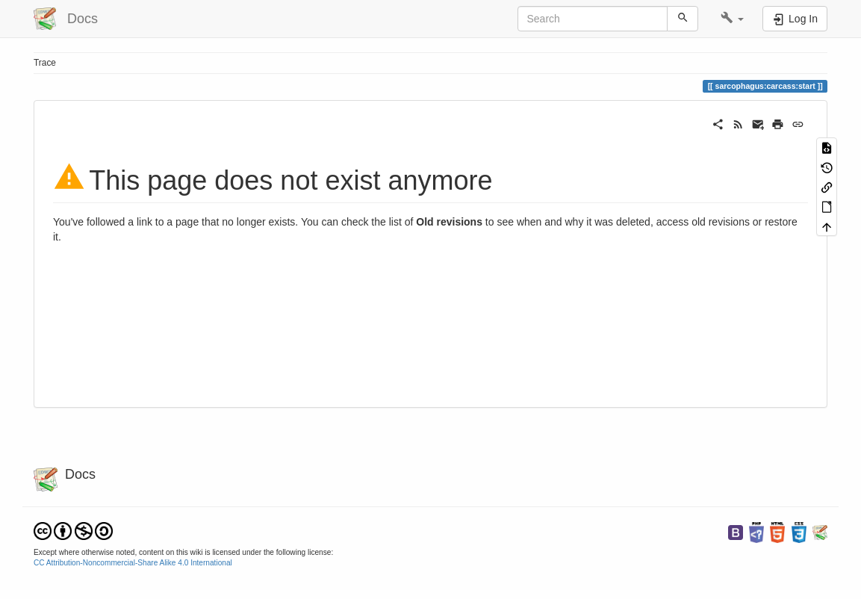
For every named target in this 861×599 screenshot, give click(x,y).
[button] (732, 18)
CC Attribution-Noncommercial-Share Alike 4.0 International (133, 563)
